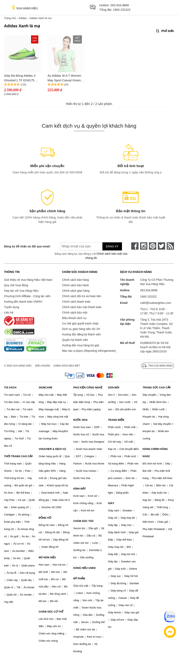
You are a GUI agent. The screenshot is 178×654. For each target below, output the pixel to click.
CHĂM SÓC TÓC (83, 521)
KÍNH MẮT (79, 488)
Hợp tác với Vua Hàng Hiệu (21, 290)
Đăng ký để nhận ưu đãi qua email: (26, 246)
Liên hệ (8, 312)
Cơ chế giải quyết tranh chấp (80, 323)
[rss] (170, 246)
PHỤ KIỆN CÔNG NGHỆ (87, 387)
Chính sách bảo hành (75, 285)
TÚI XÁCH (10, 387)
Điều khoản (42, 365)
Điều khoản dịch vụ (74, 318)
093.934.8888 (119, 5)
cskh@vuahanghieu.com (155, 302)
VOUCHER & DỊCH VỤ (52, 448)
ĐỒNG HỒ (45, 517)
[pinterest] (152, 246)
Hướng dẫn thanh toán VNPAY (23, 301)
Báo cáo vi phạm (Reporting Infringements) (89, 350)
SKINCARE (45, 387)
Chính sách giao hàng (76, 290)
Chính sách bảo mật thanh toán (82, 307)
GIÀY (111, 503)
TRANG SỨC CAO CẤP (157, 387)
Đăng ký (112, 246)
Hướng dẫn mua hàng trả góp (80, 345)
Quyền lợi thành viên (75, 339)
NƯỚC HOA (80, 419)
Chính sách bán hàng (75, 279)
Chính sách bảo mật (74, 312)
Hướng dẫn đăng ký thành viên (81, 334)
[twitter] (161, 246)
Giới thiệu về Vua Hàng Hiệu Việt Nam (28, 279)
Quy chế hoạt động (16, 285)
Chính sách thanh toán (76, 301)
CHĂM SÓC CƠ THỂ (51, 611)
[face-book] (134, 246)
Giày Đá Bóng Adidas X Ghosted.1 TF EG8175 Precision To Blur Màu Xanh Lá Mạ (20, 78)
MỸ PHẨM (79, 578)
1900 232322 (122, 9)
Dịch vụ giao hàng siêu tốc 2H (81, 329)
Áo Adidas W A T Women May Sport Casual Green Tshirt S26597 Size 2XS (64, 78)
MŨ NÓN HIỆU (47, 557)
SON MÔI (113, 387)
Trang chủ (10, 18)
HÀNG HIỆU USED (84, 567)
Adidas (23, 18)
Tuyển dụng (11, 307)
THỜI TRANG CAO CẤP (18, 456)
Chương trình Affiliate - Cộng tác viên (27, 296)
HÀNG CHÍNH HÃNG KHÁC (155, 452)
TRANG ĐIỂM (116, 419)
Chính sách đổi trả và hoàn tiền (81, 296)
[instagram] (143, 246)
